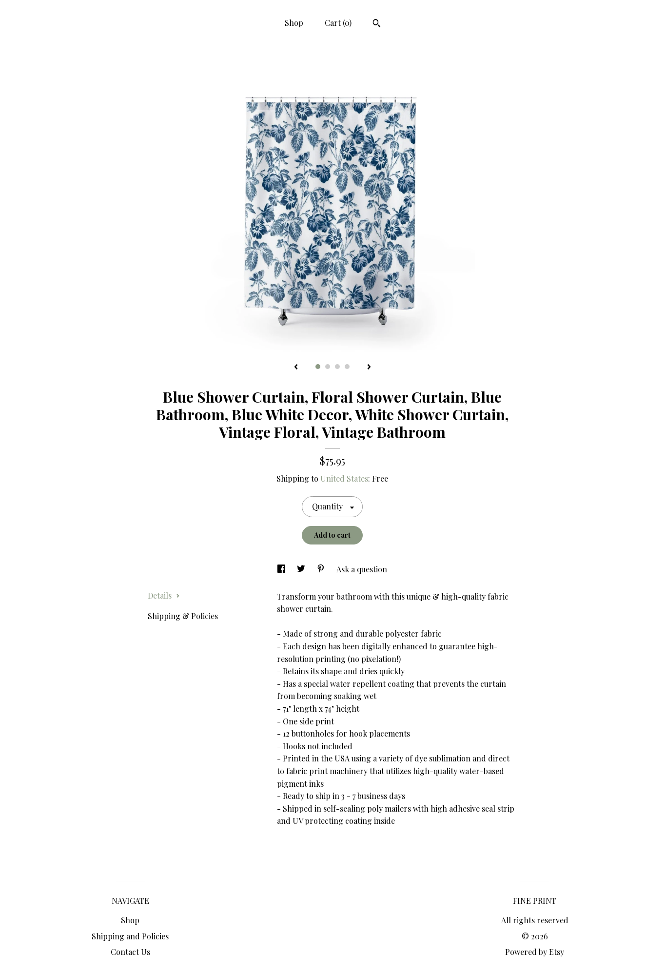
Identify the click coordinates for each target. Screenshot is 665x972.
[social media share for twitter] (302, 569)
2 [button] (327, 366)
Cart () (338, 23)
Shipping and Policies (130, 936)
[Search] (376, 24)
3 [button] (337, 366)
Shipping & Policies (183, 616)
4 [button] (347, 366)
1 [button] (317, 366)
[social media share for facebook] (282, 569)
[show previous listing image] (295, 367)
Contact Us (130, 952)
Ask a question (361, 569)
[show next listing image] (369, 367)
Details (164, 595)
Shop (294, 23)
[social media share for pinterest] (322, 569)
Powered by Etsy (534, 952)
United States (344, 478)
